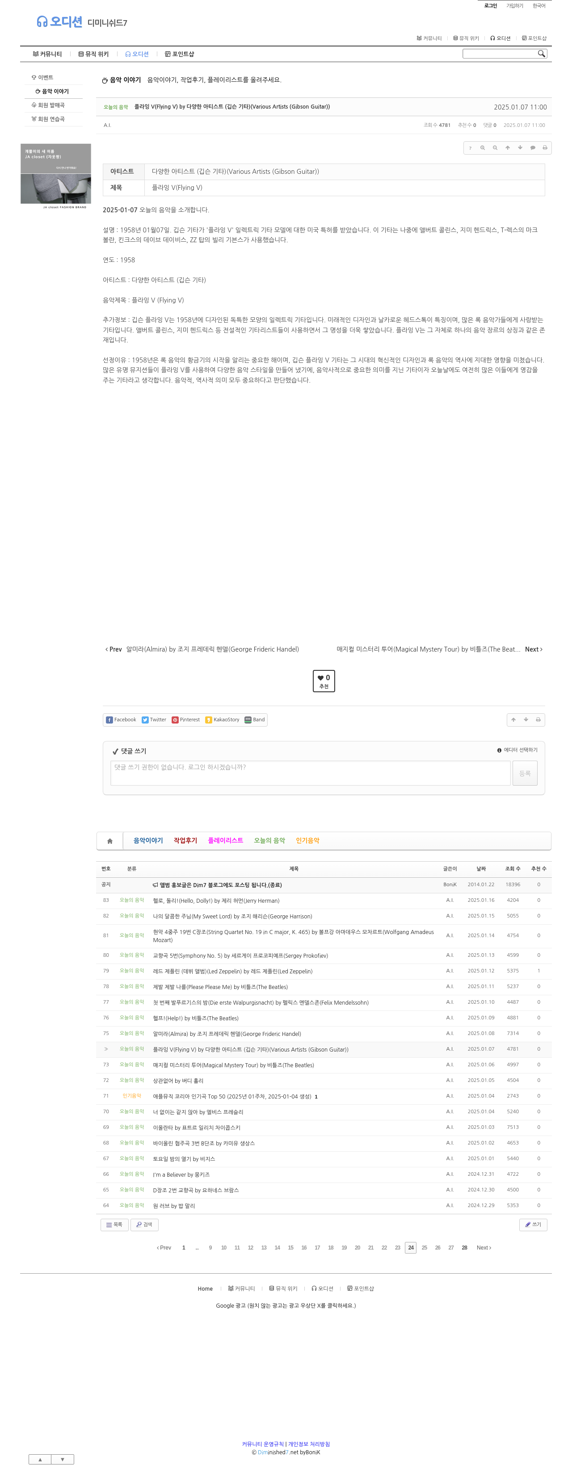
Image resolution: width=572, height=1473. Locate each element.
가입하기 (514, 6)
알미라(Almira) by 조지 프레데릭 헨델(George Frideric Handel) (227, 1034)
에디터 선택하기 (517, 750)
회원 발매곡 (48, 105)
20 (357, 1248)
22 (384, 1248)
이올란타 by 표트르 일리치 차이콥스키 (196, 1128)
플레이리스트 (225, 841)
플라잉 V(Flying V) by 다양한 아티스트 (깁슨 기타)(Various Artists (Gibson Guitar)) (232, 106)
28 (464, 1248)
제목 (294, 869)
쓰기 (532, 1224)
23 (397, 1248)
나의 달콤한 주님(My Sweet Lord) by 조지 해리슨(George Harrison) (232, 916)
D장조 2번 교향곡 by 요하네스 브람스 (196, 1190)
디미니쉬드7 (107, 23)
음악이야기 (148, 841)
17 (317, 1248)
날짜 (481, 869)
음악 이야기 (52, 91)
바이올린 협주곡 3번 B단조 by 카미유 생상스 (204, 1143)
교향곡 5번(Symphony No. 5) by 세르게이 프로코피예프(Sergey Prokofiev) (240, 956)
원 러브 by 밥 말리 (174, 1206)
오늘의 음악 (269, 841)
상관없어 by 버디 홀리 (178, 1081)
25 (424, 1248)
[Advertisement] (56, 345)
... (196, 1248)
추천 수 (539, 869)
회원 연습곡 (48, 119)
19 (343, 1248)
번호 (106, 869)
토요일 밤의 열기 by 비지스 (184, 1159)
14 (277, 1248)
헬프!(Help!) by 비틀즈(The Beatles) (196, 1018)
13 (263, 1248)
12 (250, 1248)
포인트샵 (534, 38)
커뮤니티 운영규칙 (263, 1444)
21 (370, 1248)
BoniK (450, 884)
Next (484, 1248)
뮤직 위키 (466, 38)
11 (237, 1248)
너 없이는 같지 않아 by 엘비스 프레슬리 (198, 1112)
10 (223, 1248)
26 (437, 1248)
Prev (164, 1248)
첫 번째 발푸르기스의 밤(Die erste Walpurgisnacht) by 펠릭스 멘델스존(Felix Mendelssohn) (261, 1003)
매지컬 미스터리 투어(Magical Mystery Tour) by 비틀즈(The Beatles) (233, 1065)
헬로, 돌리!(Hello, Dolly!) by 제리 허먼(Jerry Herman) (216, 901)
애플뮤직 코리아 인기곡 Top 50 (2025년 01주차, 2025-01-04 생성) (233, 1096)
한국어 (539, 6)
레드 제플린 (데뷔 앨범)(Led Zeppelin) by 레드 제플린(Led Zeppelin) (233, 971)
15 (290, 1248)
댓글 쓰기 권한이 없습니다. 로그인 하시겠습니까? (180, 767)
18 (330, 1248)
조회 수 (513, 869)
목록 (113, 1225)
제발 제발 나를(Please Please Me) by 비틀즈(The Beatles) (220, 987)
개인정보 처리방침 (309, 1444)
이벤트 (42, 77)
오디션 (59, 21)
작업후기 (186, 841)
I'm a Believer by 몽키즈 (181, 1175)
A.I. (107, 125)
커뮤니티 (429, 38)
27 (451, 1248)
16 (303, 1248)
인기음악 (308, 841)
